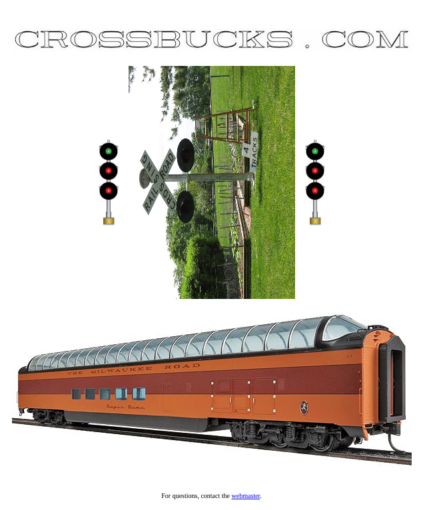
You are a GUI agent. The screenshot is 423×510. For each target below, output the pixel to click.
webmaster (246, 495)
